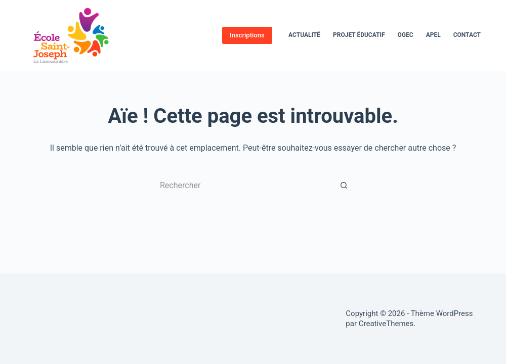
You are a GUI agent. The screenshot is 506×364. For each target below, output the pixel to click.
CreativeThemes (386, 323)
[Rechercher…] (243, 185)
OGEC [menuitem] (405, 34)
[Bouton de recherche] (344, 185)
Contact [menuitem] (467, 34)
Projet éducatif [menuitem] (359, 34)
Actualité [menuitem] (304, 34)
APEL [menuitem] (433, 34)
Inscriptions (247, 35)
